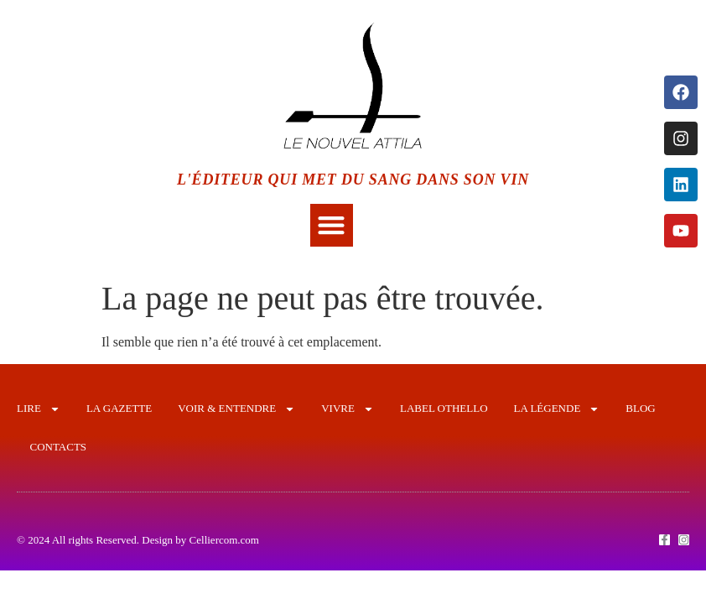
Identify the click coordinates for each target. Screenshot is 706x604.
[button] (331, 225)
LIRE (38, 409)
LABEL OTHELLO (444, 408)
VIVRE (347, 409)
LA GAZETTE (119, 408)
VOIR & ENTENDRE (236, 409)
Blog (640, 408)
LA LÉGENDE (557, 409)
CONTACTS (58, 446)
